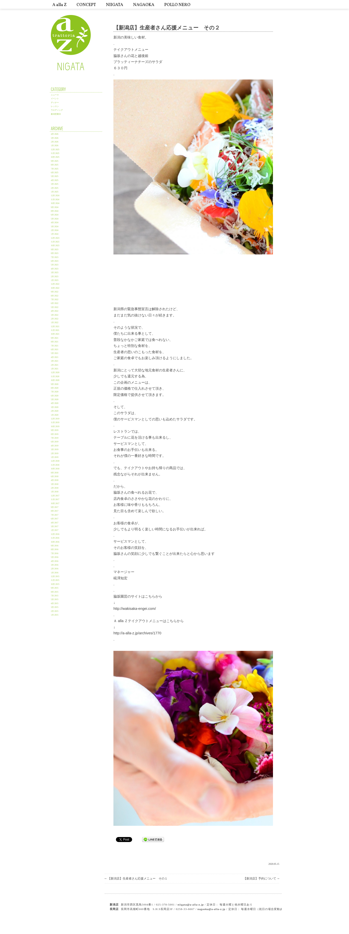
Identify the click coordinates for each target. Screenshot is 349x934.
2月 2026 (54, 142)
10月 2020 (55, 380)
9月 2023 (54, 249)
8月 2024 (54, 211)
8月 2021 (54, 342)
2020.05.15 (273, 864)
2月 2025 (54, 188)
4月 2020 (54, 403)
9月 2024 (54, 207)
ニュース (55, 95)
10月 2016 (55, 542)
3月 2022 (54, 315)
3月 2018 (54, 484)
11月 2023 (55, 242)
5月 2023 (54, 265)
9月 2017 (54, 507)
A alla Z (59, 5)
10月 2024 (55, 203)
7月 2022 (54, 299)
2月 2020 (54, 411)
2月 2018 (54, 488)
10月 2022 (55, 288)
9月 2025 (54, 161)
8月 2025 (54, 165)
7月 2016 (54, 553)
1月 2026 (54, 145)
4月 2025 (54, 180)
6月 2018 (54, 476)
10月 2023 (55, 245)
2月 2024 (54, 230)
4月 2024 (54, 222)
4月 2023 (54, 269)
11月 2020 (55, 376)
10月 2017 (55, 503)
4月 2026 (54, 134)
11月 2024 (55, 199)
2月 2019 (54, 453)
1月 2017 (54, 530)
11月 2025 (55, 153)
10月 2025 (55, 157)
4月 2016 (54, 561)
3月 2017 (54, 526)
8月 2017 (54, 511)
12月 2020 (55, 372)
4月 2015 (54, 603)
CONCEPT (86, 5)
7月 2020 (54, 392)
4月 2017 (54, 523)
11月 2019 (55, 422)
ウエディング (57, 110)
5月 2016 (54, 557)
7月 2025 (54, 169)
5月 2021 (54, 353)
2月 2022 (54, 319)
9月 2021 (54, 338)
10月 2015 (55, 584)
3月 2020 (54, 407)
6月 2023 (54, 261)
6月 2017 (54, 519)
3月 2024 (54, 226)
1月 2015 (54, 615)
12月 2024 (55, 195)
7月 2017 (54, 515)
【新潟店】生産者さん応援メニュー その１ (136, 878)
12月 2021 (55, 326)
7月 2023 (54, 257)
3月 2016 (54, 565)
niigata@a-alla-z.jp (191, 904)
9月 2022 (54, 292)
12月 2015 (55, 576)
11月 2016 (55, 538)
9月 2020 (54, 384)
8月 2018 (54, 473)
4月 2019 (54, 446)
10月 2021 (55, 334)
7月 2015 (54, 596)
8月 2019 (54, 434)
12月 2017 (55, 496)
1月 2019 (54, 457)
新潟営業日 (56, 114)
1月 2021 (54, 369)
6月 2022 (54, 303)
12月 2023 (55, 238)
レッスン (55, 106)
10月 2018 (55, 469)
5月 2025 (54, 176)
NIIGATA (114, 5)
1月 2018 (54, 492)
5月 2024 (54, 219)
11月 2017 (55, 499)
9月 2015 (54, 588)
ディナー (55, 102)
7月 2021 (54, 346)
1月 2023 (54, 280)
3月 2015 (54, 607)
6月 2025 (54, 172)
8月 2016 (54, 549)
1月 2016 (54, 573)
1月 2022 (54, 322)
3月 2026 (54, 138)
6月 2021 (54, 349)
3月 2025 (54, 184)
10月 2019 (55, 426)
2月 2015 (54, 611)
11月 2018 (55, 465)
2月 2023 (54, 276)
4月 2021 (54, 357)
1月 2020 (54, 415)
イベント (55, 98)
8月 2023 (54, 253)
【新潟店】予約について (261, 878)
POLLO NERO (177, 5)
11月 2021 (55, 330)
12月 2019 (55, 419)
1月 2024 (54, 234)
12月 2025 (55, 149)
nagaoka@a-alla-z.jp (211, 909)
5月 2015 (54, 599)
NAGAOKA (143, 5)
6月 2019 (54, 442)
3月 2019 (54, 449)
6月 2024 (54, 215)
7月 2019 (54, 438)
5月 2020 (54, 399)
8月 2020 (54, 388)
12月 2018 (55, 461)
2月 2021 (54, 365)
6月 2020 (54, 396)
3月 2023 (54, 272)
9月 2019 (54, 430)
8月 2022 (54, 296)
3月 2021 (54, 361)
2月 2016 (54, 569)
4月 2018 (54, 480)
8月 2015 (54, 592)
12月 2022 (55, 284)
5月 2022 (54, 307)
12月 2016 (55, 534)
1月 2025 (54, 192)
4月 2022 (54, 311)
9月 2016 (54, 546)
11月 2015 (55, 580)
